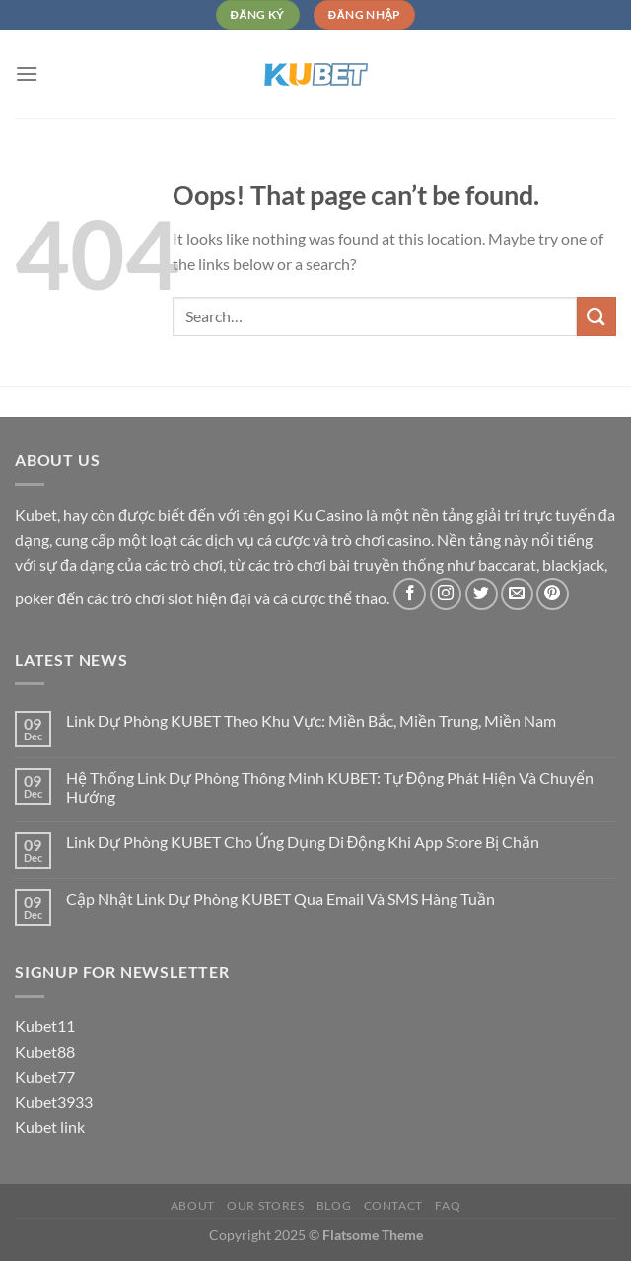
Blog (333, 1205)
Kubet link (50, 1126)
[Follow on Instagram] (446, 594)
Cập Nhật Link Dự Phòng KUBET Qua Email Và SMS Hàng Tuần (280, 898)
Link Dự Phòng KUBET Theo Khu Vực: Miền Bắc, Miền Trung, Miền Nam (311, 720)
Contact (393, 1205)
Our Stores (265, 1205)
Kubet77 (45, 1076)
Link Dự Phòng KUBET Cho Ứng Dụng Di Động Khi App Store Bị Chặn (303, 841)
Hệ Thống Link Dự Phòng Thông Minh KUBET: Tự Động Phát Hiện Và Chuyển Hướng (330, 787)
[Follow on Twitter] (481, 594)
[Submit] (596, 316)
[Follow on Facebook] (409, 594)
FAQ (447, 1205)
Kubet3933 (54, 1101)
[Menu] (26, 73)
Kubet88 (45, 1051)
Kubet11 (45, 1025)
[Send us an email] (517, 594)
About (193, 1205)
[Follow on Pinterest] (552, 594)
